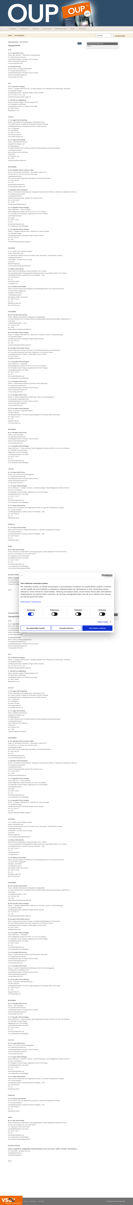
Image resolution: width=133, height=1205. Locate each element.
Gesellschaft (47, 28)
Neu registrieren (19, 35)
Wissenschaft (24, 28)
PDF (79, 43)
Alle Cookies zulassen (97, 628)
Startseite (13, 28)
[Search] (104, 35)
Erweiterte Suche (120, 36)
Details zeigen (102, 622)
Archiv (72, 28)
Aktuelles (35, 28)
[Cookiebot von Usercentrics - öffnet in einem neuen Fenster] (103, 575)
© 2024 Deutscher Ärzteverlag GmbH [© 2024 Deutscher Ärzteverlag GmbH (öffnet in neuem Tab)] (115, 1201)
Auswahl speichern (66, 628)
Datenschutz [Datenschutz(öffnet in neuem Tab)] (32, 1201)
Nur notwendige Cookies (35, 628)
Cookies (25, 1201)
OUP (10, 13)
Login (9, 35)
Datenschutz (26, 602)
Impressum (36, 602)
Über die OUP (82, 28)
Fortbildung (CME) (61, 28)
